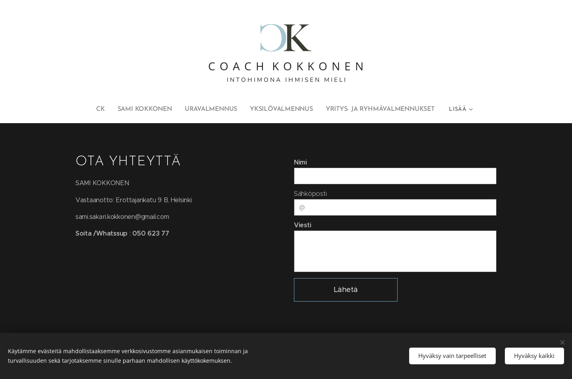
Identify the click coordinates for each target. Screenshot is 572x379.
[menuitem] (78, 109)
